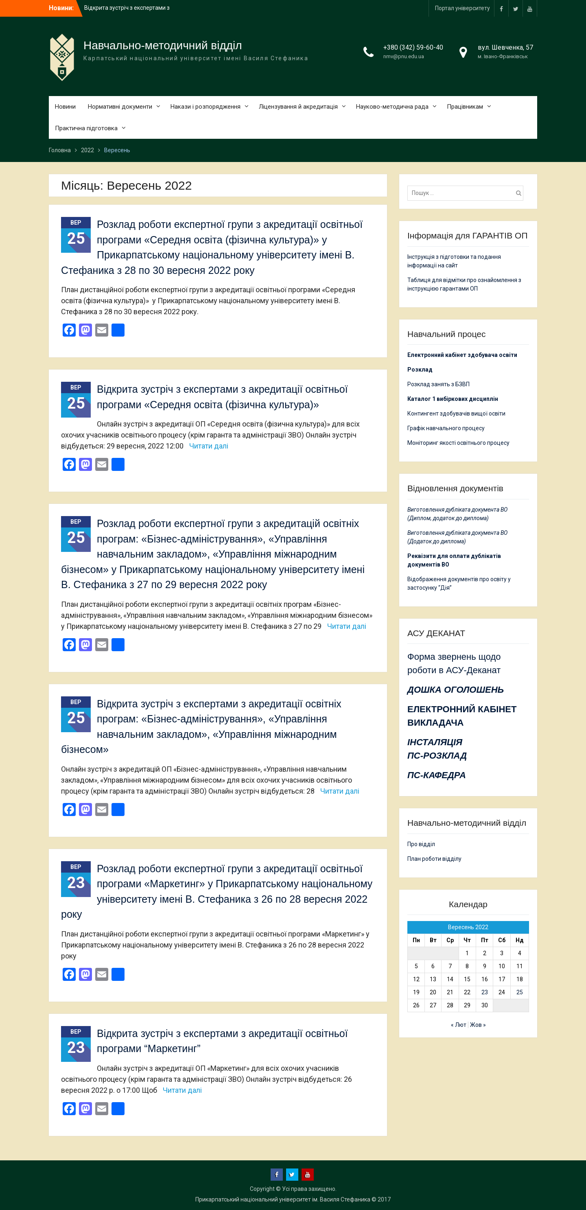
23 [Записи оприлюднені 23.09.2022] (484, 992)
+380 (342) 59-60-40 (413, 47)
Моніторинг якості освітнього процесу (458, 443)
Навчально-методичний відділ (162, 45)
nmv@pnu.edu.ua (403, 56)
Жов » (478, 1025)
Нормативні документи (120, 106)
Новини (65, 106)
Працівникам (465, 106)
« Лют (458, 1025)
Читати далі (208, 446)
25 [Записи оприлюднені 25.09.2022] (519, 992)
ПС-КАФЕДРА (436, 775)
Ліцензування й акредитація (298, 106)
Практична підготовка (86, 128)
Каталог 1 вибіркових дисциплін (452, 399)
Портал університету (462, 8)
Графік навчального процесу (446, 428)
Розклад (420, 369)
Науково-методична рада (392, 106)
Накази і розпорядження (206, 106)
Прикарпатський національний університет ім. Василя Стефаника (282, 1199)
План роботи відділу (434, 859)
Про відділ (421, 844)
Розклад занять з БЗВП (438, 384)
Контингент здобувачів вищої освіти (456, 413)
